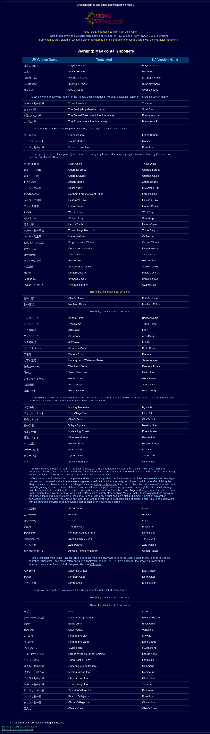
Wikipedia (95, 564)
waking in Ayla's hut (105, 484)
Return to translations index (17, 729)
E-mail (13, 722)
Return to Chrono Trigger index (19, 726)
